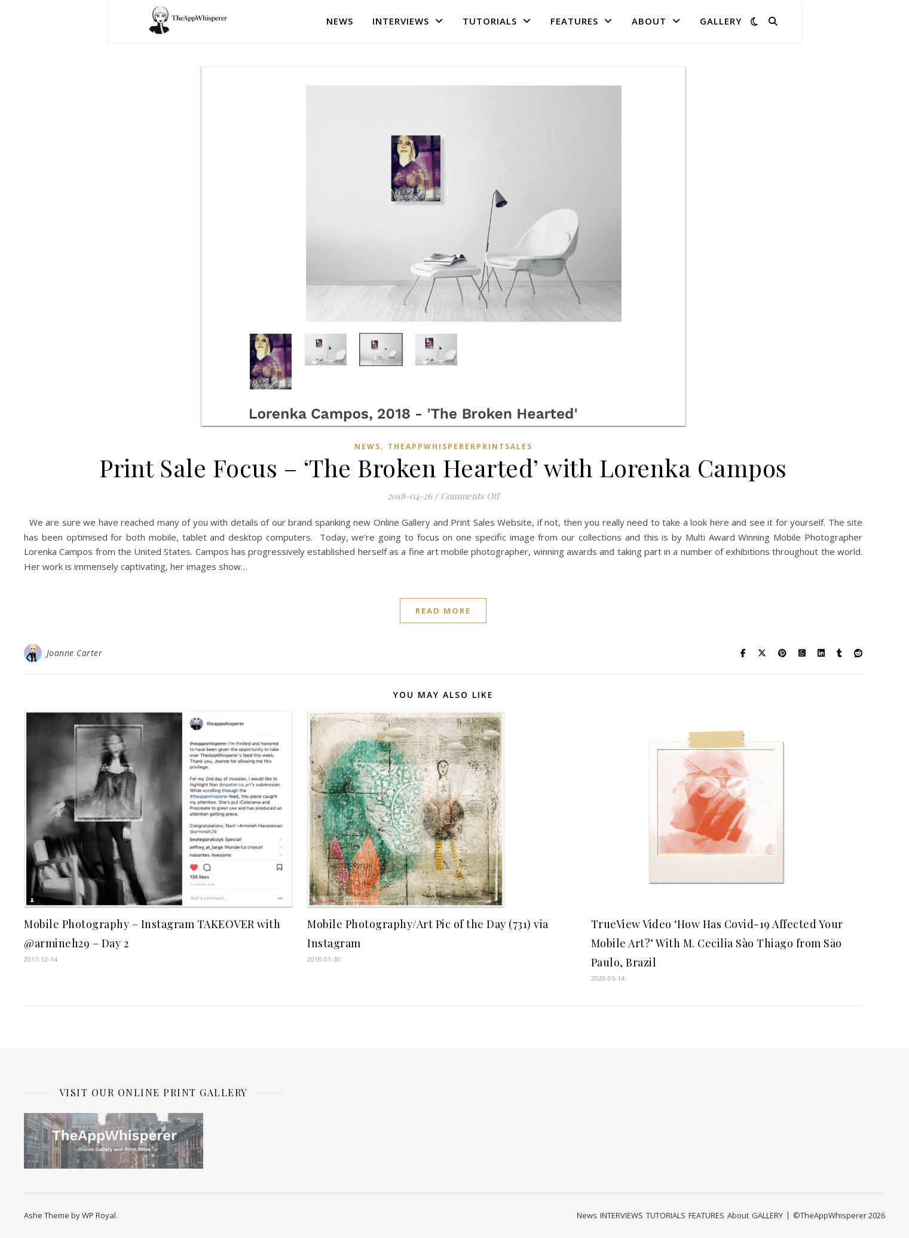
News (339, 21)
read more (443, 610)
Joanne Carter (75, 652)
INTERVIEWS (400, 21)
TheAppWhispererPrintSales (460, 446)
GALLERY (721, 21)
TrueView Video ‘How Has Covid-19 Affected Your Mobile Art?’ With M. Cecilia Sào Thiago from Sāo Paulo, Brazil (717, 943)
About (649, 21)
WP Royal (99, 1215)
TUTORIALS (490, 21)
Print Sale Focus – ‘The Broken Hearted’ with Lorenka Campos (443, 467)
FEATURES (574, 21)
